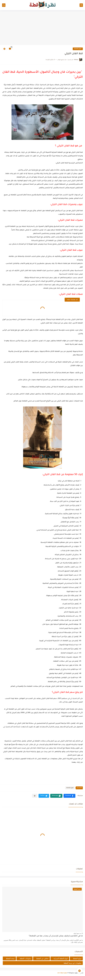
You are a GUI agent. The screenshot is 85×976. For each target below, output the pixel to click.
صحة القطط (10, 958)
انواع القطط (77, 48)
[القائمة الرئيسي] (81, 5)
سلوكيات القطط (25, 958)
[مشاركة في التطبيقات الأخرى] (34, 796)
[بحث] (3, 5)
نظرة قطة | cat (62, 973)
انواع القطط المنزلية (61, 958)
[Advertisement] (42, 27)
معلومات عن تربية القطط (72, 963)
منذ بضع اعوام (77, 933)
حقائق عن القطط (42, 958)
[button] (69, 796)
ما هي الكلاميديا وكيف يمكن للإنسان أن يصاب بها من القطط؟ (56, 936)
